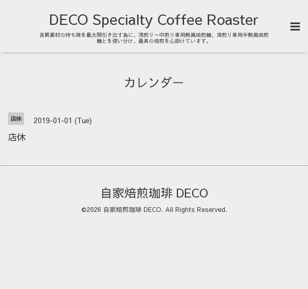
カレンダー (154, 82)
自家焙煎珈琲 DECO (154, 192)
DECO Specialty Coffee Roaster (153, 19)
